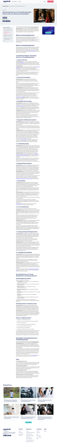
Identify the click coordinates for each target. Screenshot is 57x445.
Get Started (48, 32)
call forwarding (22, 62)
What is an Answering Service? (8, 28)
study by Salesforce (24, 139)
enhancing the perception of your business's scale (24, 178)
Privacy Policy (39, 435)
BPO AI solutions (28, 437)
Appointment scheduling (29, 435)
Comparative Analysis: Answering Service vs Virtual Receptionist (7, 33)
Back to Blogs (28, 422)
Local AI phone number (29, 441)
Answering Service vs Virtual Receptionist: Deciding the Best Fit (8, 36)
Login (44, 1)
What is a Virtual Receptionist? (8, 30)
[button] (50, 1)
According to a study (19, 203)
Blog (37, 438)
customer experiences (31, 51)
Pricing (20, 1)
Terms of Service (39, 437)
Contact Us (38, 432)
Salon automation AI (29, 438)
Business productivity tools (30, 440)
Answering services (5, 6)
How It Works (14, 1)
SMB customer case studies (30, 432)
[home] (6, 1)
